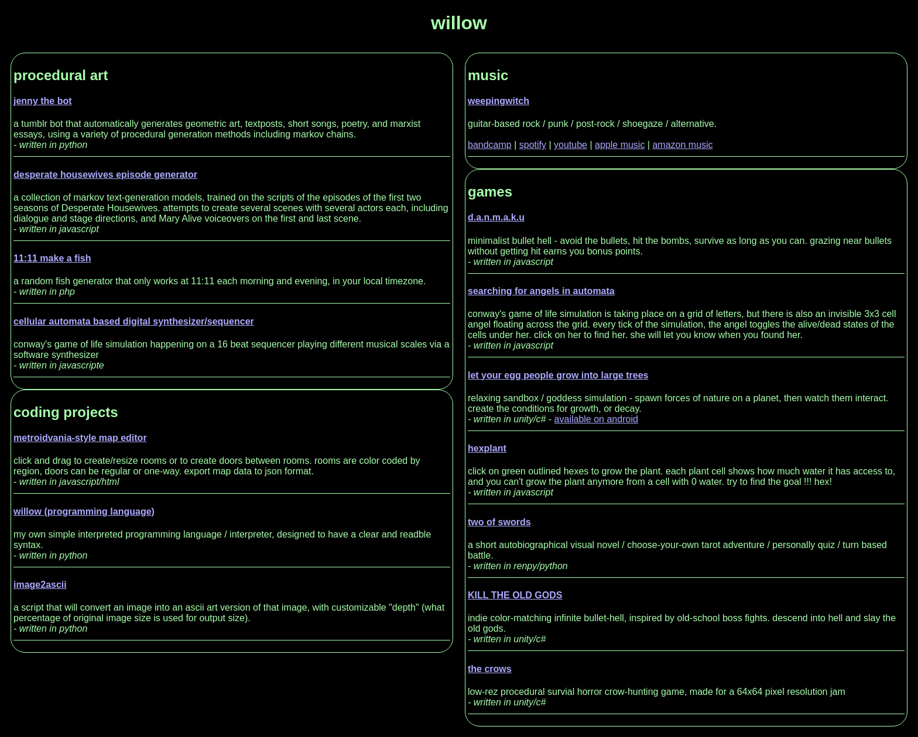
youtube (570, 145)
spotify (532, 145)
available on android (596, 419)
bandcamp (490, 145)
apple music (620, 145)
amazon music (682, 145)
